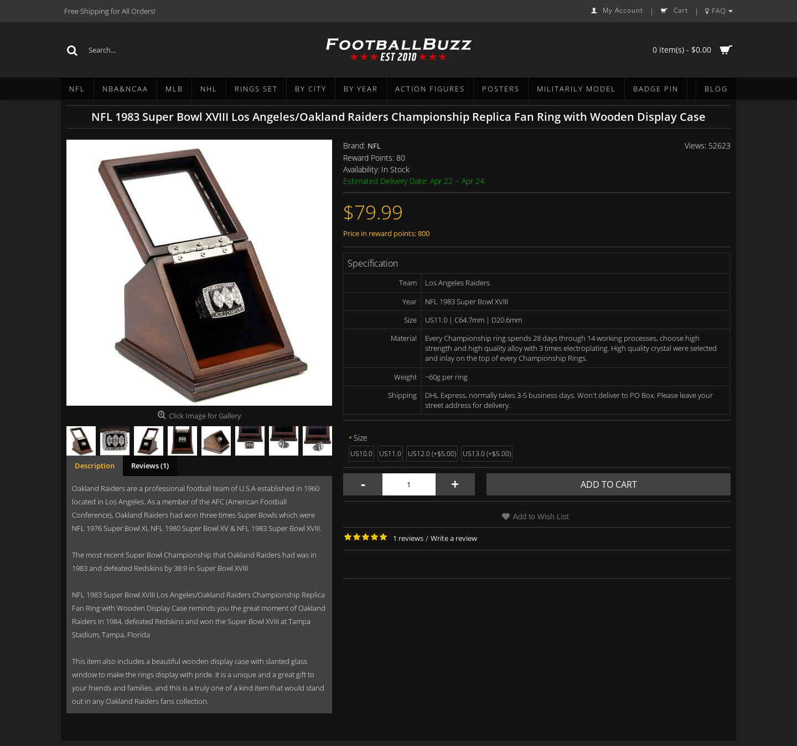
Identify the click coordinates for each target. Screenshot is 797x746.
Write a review (454, 538)
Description (95, 466)
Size (361, 437)
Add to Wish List (540, 516)
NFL (374, 146)
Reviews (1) (150, 466)
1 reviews (408, 538)
